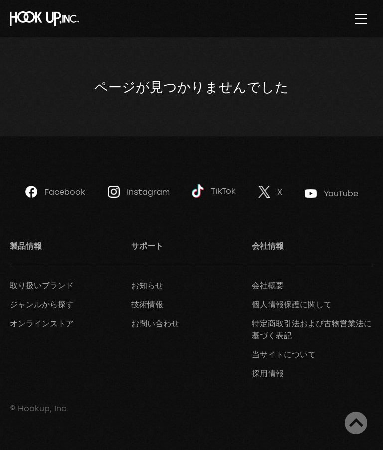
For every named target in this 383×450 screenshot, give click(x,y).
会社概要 (268, 285)
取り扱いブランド (42, 285)
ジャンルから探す (42, 304)
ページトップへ (356, 423)
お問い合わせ (155, 323)
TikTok (214, 191)
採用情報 (268, 373)
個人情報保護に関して (292, 304)
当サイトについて (284, 354)
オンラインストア (42, 323)
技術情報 (147, 304)
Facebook (55, 192)
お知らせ (147, 285)
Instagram (139, 192)
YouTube (331, 193)
